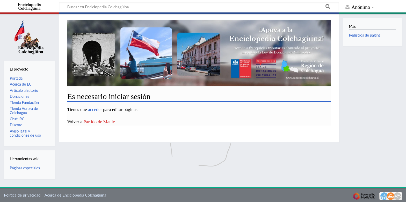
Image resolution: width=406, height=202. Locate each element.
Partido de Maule (99, 121)
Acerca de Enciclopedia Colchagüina (75, 195)
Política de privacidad (22, 195)
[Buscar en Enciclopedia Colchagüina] (199, 6)
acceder (95, 109)
